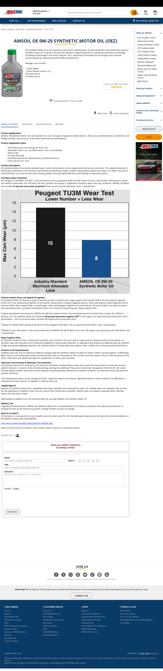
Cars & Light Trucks (146, 37)
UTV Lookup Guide (145, 51)
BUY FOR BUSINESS (36, 20)
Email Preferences (50, 628)
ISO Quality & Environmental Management (136, 622)
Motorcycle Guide (145, 41)
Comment (8, 471)
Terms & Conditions (127, 616)
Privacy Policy (125, 613)
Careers (7, 613)
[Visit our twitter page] (63, 578)
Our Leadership (10, 640)
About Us (8, 616)
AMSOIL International (89, 634)
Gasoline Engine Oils (34, 29)
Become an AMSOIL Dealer (14, 634)
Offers (6, 625)
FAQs (45, 631)
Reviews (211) (10, 435)
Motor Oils (20, 29)
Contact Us (47, 613)
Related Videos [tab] (44, 124)
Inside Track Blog (11, 643)
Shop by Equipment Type (91, 622)
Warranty (8, 637)
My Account (47, 625)
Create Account (148, 129)
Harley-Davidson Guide (148, 44)
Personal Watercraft (146, 65)
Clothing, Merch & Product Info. (93, 619)
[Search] (93, 13)
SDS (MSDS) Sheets (50, 634)
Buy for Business (10, 631)
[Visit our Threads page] (78, 578)
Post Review (12, 514)
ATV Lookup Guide (145, 48)
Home (3, 29)
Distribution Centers (51, 637)
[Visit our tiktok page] (92, 578)
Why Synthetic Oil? (11, 619)
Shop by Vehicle (87, 625)
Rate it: (71, 460)
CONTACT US (79, 20)
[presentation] (25, 502)
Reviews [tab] (59, 124)
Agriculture (142, 81)
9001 (142, 656)
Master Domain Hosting (13, 665)
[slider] (116, 87)
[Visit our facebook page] (56, 578)
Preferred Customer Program (15, 628)
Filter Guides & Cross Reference (93, 628)
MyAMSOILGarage (88, 631)
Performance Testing (12, 622)
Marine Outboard (145, 62)
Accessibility (124, 625)
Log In (149, 137)
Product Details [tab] (9, 124)
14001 (147, 656)
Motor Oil (85, 613)
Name (7, 457)
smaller (7, 491)
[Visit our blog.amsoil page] (107, 578)
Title (6, 464)
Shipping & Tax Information (53, 622)
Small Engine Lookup (147, 55)
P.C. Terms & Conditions (129, 619)
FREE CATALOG (59, 20)
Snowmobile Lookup (146, 58)
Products (11, 29)
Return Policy (48, 619)
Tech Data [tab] (27, 124)
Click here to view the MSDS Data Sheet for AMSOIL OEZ (27, 423)
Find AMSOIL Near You (147, 20)
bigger (16, 491)
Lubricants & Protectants (91, 616)
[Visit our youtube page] (85, 578)
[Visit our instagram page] (70, 578)
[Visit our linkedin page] (99, 578)
